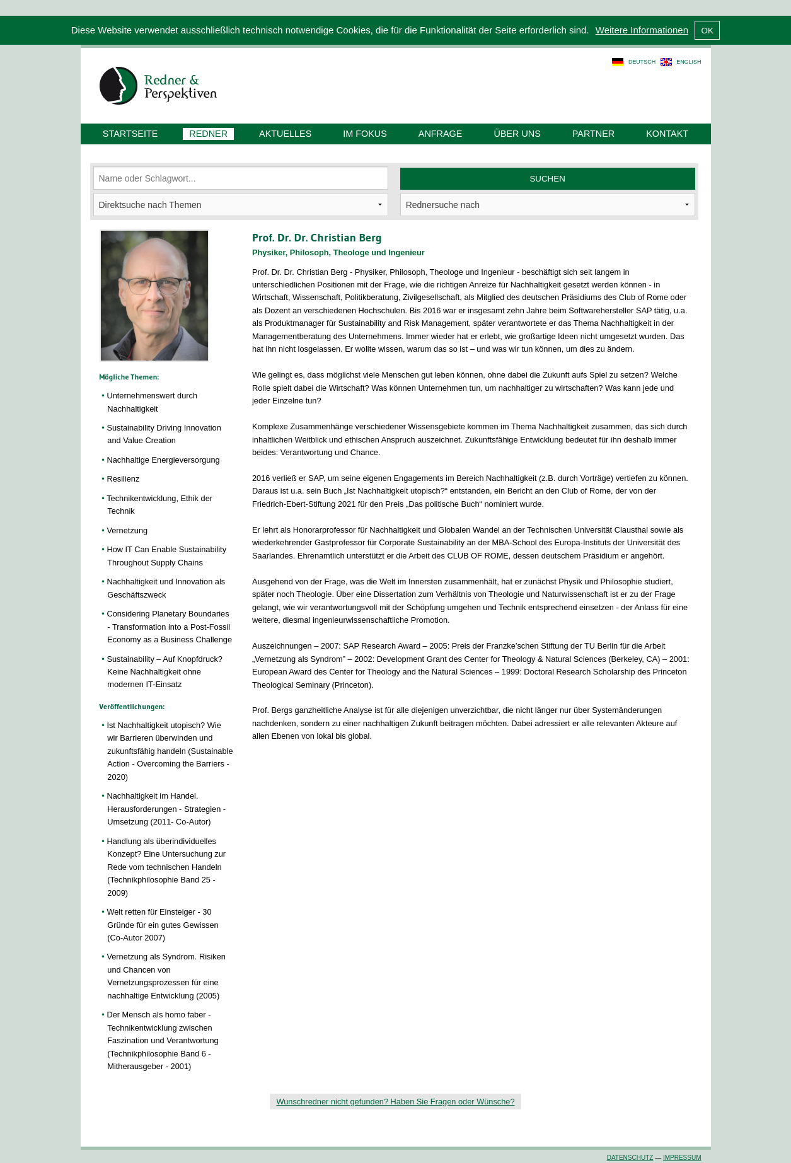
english (688, 62)
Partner (593, 134)
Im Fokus (365, 134)
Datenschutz (630, 1157)
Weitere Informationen (642, 30)
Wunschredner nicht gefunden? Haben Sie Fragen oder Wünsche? (395, 1101)
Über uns (517, 134)
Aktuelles (285, 134)
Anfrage (441, 134)
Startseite (130, 134)
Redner (208, 134)
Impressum (682, 1157)
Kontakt (667, 134)
